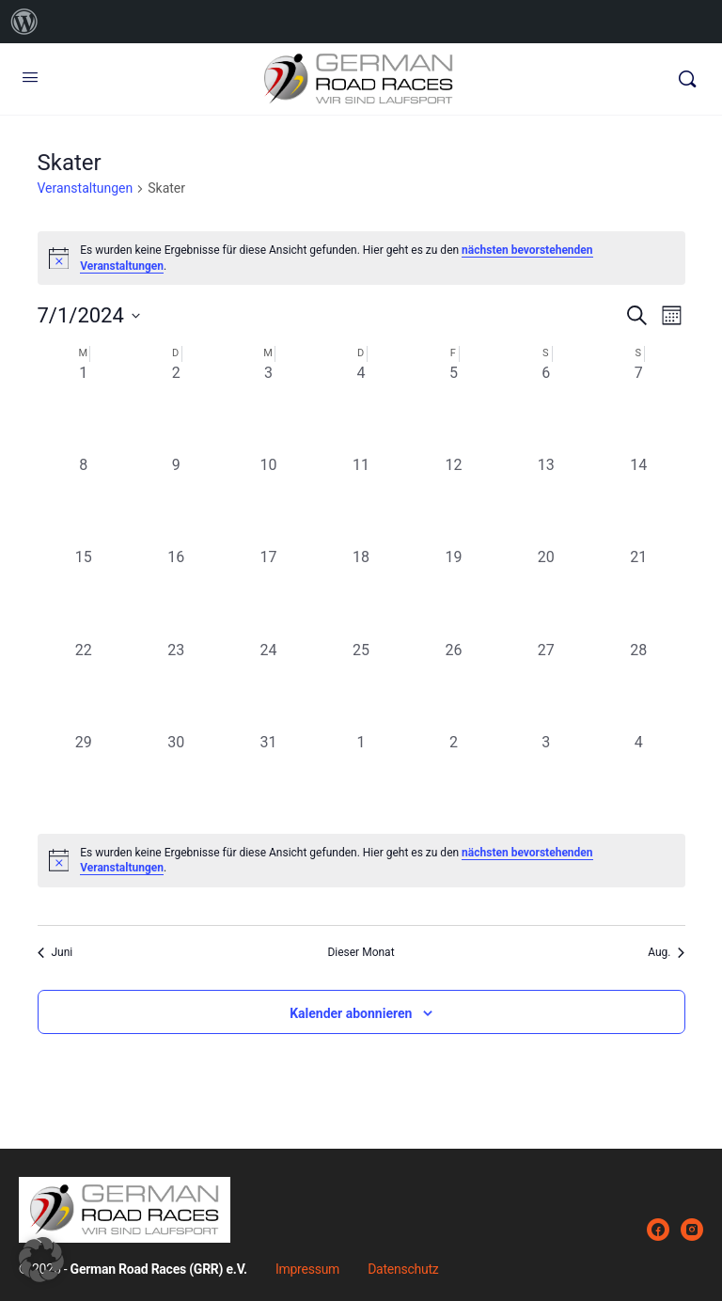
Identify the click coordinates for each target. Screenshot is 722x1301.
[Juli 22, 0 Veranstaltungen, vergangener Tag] (84, 685)
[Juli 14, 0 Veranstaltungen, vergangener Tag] (638, 500)
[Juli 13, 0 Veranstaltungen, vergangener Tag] (546, 500)
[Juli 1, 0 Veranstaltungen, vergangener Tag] (84, 408)
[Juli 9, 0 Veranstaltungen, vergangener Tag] (176, 500)
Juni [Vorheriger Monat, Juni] (55, 952)
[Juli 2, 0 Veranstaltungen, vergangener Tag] (176, 408)
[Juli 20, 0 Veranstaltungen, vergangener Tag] (546, 592)
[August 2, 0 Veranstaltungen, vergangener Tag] (453, 777)
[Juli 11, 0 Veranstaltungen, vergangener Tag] (361, 500)
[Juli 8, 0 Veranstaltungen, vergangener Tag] (84, 500)
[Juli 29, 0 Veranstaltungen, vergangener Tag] (84, 777)
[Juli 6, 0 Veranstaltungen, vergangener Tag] (546, 408)
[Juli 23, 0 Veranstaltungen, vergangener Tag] (176, 685)
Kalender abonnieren (351, 1013)
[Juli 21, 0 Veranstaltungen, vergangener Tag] (638, 592)
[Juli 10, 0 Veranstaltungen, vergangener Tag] (268, 500)
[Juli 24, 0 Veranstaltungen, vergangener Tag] (268, 685)
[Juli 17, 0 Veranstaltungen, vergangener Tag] (268, 592)
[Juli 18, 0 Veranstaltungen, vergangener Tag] (361, 592)
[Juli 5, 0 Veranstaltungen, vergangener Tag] (453, 408)
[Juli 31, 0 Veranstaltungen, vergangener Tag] (268, 777)
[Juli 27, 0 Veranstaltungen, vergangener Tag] (546, 685)
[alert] (361, 860)
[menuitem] (24, 21)
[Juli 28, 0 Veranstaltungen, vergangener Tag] (638, 685)
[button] (41, 1259)
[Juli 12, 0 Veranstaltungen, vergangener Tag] (453, 500)
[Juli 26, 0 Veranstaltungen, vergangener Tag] (453, 685)
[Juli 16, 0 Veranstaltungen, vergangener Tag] (176, 592)
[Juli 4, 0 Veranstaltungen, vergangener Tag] (361, 408)
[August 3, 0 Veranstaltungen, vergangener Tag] (546, 777)
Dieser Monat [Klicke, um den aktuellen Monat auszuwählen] (360, 952)
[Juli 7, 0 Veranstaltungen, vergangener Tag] (638, 408)
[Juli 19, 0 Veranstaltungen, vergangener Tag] (453, 592)
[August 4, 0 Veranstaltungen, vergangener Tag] (638, 777)
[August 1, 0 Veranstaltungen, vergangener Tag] (361, 777)
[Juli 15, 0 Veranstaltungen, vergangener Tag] (84, 592)
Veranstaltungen (85, 188)
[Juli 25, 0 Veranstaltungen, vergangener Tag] (361, 685)
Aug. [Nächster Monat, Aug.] (666, 952)
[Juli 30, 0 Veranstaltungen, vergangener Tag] (176, 777)
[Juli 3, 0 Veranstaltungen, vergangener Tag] (268, 408)
